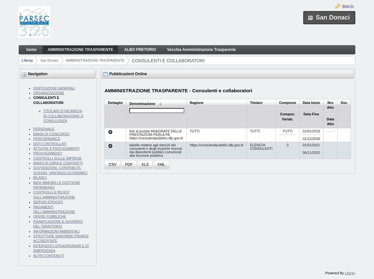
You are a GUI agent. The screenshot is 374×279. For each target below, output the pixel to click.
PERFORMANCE (46, 139)
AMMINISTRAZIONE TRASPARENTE (95, 60)
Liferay (27, 60)
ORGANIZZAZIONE (48, 93)
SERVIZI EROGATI (48, 202)
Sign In (348, 6)
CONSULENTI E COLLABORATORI (168, 60)
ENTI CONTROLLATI (49, 144)
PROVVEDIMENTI (47, 153)
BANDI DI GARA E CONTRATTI (58, 163)
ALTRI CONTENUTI (48, 256)
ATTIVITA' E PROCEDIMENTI (56, 148)
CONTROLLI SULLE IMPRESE (57, 158)
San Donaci (49, 60)
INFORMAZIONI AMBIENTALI (56, 231)
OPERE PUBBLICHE (49, 216)
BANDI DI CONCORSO (51, 134)
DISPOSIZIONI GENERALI (54, 88)
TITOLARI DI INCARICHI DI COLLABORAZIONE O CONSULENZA (63, 116)
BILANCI (40, 177)
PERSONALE (43, 129)
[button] (112, 164)
